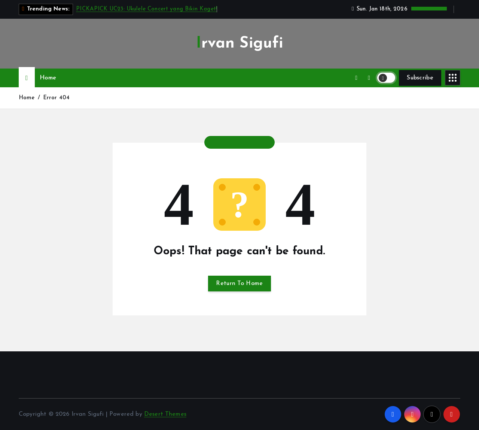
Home (48, 78)
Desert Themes (165, 414)
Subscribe (420, 78)
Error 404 (56, 98)
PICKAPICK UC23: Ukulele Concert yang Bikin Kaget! (146, 9)
